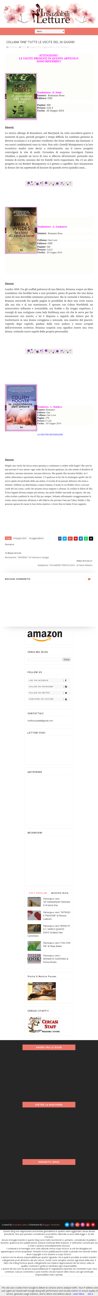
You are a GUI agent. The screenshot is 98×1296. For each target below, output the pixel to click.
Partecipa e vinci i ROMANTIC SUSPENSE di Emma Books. (55, 979)
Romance (66, 55)
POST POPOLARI (38, 913)
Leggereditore (49, 55)
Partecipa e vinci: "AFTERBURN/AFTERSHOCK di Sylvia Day (56, 922)
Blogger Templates (51, 1244)
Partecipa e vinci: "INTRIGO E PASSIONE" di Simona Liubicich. (56, 935)
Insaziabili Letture (20, 1244)
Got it (90, 1293)
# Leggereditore (38, 554)
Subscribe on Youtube (49, 719)
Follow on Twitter (49, 713)
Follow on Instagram (49, 707)
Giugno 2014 (36, 55)
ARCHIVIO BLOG (60, 913)
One (59, 55)
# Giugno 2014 (21, 554)
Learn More (78, 1293)
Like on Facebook (49, 700)
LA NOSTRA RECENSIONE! (51, 447)
